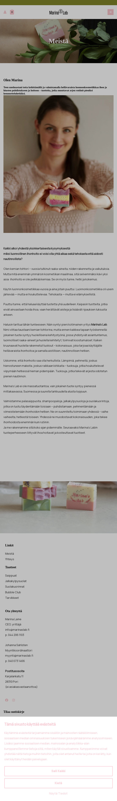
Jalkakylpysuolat (16, 581)
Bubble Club (13, 592)
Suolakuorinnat (14, 586)
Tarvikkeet (12, 598)
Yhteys (9, 559)
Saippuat (11, 575)
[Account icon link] (5, 12)
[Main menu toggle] (111, 12)
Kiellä (58, 783)
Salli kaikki (58, 771)
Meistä (9, 554)
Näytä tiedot (58, 793)
